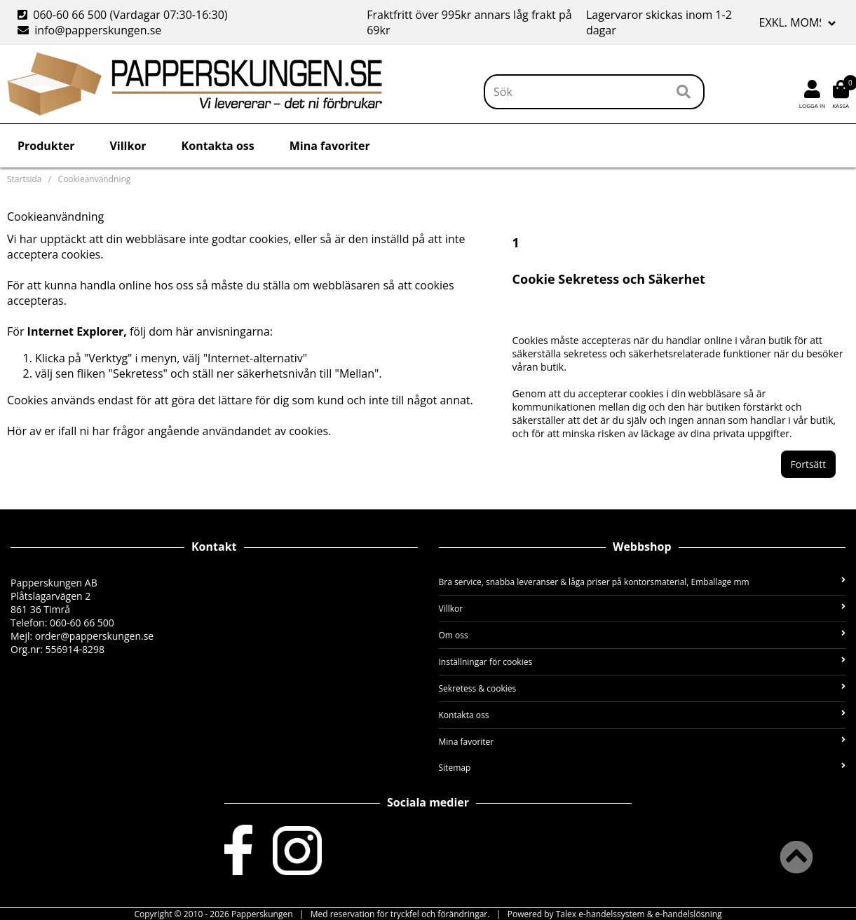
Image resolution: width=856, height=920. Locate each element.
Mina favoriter (330, 145)
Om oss (642, 635)
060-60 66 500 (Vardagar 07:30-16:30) (124, 14)
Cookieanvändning (94, 179)
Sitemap (642, 768)
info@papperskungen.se (89, 30)
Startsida (24, 179)
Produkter (46, 145)
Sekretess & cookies (642, 688)
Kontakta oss (218, 145)
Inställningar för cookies (642, 662)
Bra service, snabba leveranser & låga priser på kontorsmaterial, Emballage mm (642, 582)
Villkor (127, 145)
